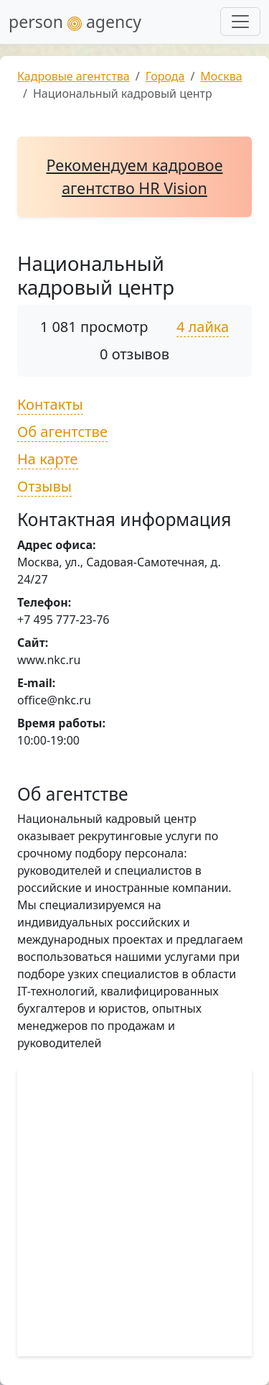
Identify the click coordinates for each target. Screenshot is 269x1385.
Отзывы (44, 486)
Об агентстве (62, 431)
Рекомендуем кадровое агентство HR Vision (134, 176)
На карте (47, 459)
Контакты (50, 404)
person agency (75, 21)
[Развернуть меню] (240, 21)
